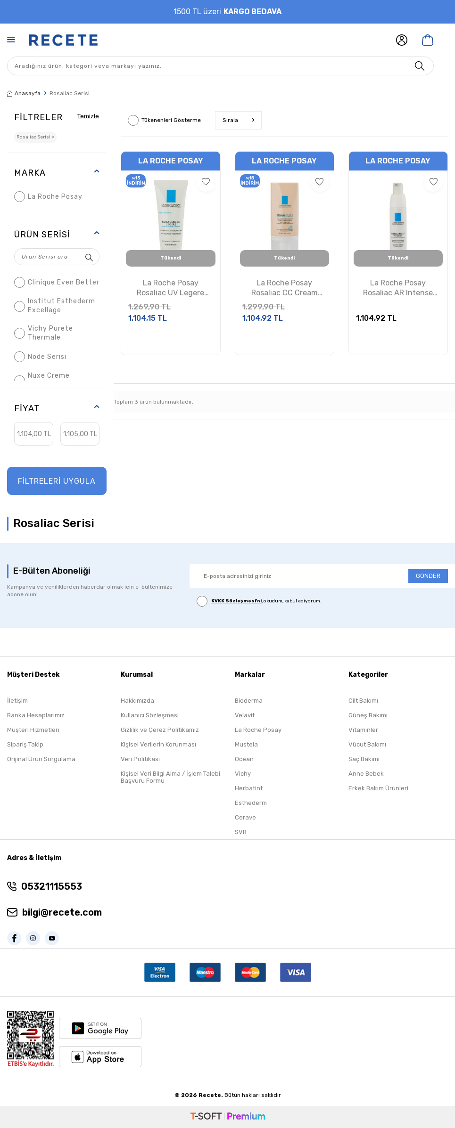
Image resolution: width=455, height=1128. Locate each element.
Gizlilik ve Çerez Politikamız (160, 729)
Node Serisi (40, 356)
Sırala (238, 120)
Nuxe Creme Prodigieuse (42, 380)
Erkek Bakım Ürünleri (378, 788)
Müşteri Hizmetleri (33, 729)
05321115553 (51, 886)
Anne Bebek (366, 773)
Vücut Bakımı (367, 744)
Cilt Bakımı (363, 700)
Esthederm (251, 802)
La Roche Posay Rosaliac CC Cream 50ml (284, 288)
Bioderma (249, 700)
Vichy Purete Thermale (43, 333)
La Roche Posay (48, 196)
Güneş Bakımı (368, 715)
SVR (241, 832)
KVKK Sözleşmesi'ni (236, 601)
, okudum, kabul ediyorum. (259, 601)
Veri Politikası (140, 759)
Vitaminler (363, 729)
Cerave (245, 817)
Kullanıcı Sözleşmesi (150, 715)
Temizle (87, 116)
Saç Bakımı (364, 759)
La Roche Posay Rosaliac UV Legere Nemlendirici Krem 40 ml (170, 288)
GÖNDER (428, 575)
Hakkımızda (137, 700)
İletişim (17, 700)
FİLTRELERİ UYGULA (57, 481)
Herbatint (249, 788)
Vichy (243, 773)
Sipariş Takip (25, 744)
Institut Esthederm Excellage (54, 305)
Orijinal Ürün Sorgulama (41, 759)
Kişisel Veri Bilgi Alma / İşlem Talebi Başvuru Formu (170, 777)
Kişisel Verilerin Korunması (158, 744)
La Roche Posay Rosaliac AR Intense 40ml (398, 288)
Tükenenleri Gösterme (164, 120)
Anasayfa (24, 93)
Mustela (246, 744)
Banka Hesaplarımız (36, 715)
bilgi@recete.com (62, 912)
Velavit (245, 715)
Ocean (244, 759)
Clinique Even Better (56, 282)
